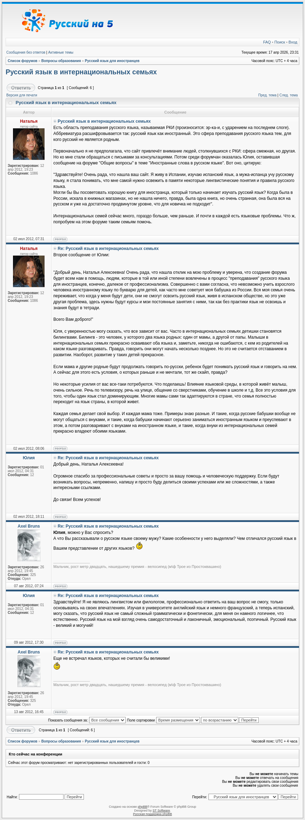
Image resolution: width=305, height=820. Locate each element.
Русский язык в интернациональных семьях (81, 72)
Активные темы (60, 52)
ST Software (161, 810)
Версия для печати (21, 95)
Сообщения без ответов (25, 52)
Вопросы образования (61, 61)
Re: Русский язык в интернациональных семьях (108, 248)
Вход (293, 42)
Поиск (279, 42)
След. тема (288, 95)
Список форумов (23, 61)
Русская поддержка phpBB (152, 814)
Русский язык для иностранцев (112, 61)
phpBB (142, 806)
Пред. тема (267, 95)
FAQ (267, 42)
